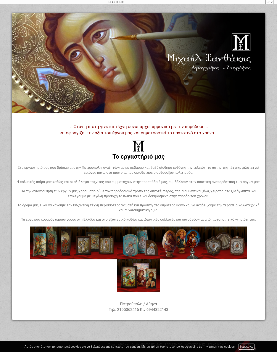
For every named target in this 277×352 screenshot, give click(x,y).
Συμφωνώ (246, 346)
